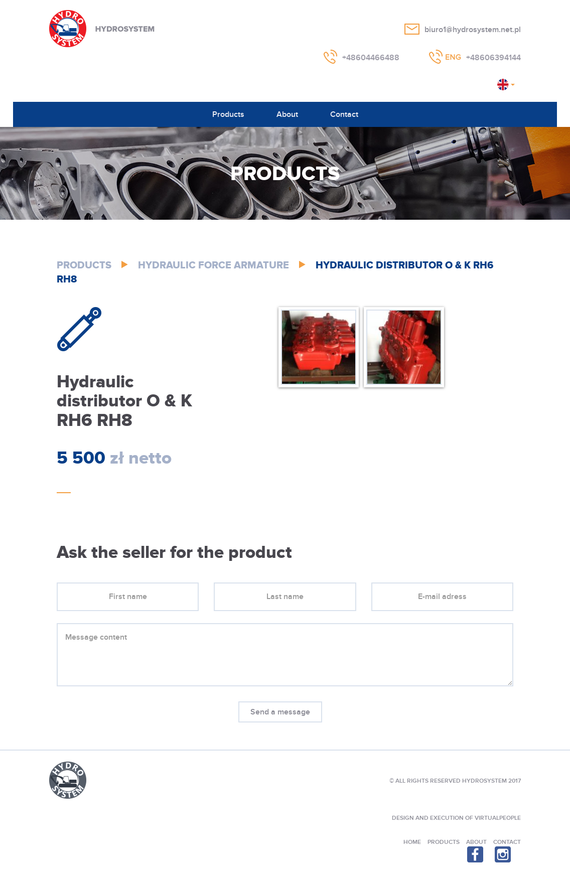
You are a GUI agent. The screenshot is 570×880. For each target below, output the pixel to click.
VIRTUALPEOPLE (498, 818)
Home (412, 842)
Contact (344, 114)
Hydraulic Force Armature (213, 265)
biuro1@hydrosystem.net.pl (472, 30)
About (287, 114)
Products (228, 114)
